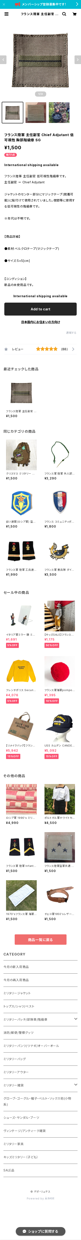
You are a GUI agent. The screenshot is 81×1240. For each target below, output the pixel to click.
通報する (71, 332)
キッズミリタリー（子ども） (20, 1157)
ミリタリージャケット (17, 993)
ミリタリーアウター (16, 1072)
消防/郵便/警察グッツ (18, 1032)
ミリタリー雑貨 (13, 1085)
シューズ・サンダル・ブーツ (21, 1117)
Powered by (40, 1198)
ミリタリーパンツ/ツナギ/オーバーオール (31, 1046)
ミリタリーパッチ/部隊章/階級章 (25, 1019)
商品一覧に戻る (40, 940)
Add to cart (40, 309)
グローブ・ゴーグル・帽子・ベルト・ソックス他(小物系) (37, 1101)
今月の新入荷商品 (16, 967)
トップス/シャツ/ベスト (19, 1006)
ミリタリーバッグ (14, 1059)
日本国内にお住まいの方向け (40, 322)
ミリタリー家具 (13, 1144)
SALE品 (8, 1170)
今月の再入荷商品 (16, 980)
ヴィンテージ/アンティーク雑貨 (24, 1131)
